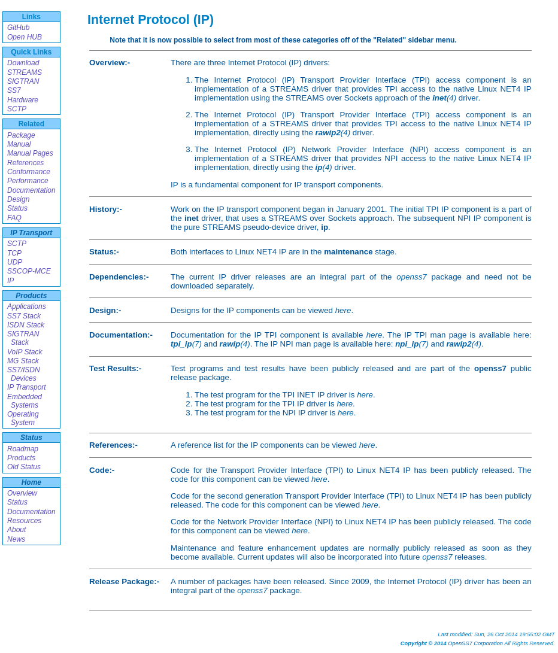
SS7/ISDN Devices (23, 374)
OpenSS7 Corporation (475, 643)
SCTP (16, 109)
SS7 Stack (24, 316)
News (16, 539)
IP (10, 281)
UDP (14, 262)
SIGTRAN (23, 81)
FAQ (14, 218)
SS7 (14, 90)
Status (17, 208)
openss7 (411, 276)
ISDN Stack (25, 325)
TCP (14, 253)
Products (31, 295)
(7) (186, 343)
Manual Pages (30, 153)
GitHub (18, 27)
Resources (24, 521)
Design (18, 199)
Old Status (24, 467)
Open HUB (24, 37)
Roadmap (22, 449)
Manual (19, 144)
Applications (26, 306)
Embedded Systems (24, 401)
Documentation (31, 190)
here (343, 310)
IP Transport (31, 233)
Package (21, 135)
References (25, 163)
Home (31, 482)
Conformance (28, 172)
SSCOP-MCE (29, 271)
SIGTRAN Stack (23, 338)
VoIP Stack (24, 352)
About (16, 530)
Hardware (22, 100)
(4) (444, 97)
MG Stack (23, 361)
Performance (27, 181)
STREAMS (24, 72)
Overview (22, 493)
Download (23, 63)
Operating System (23, 418)
